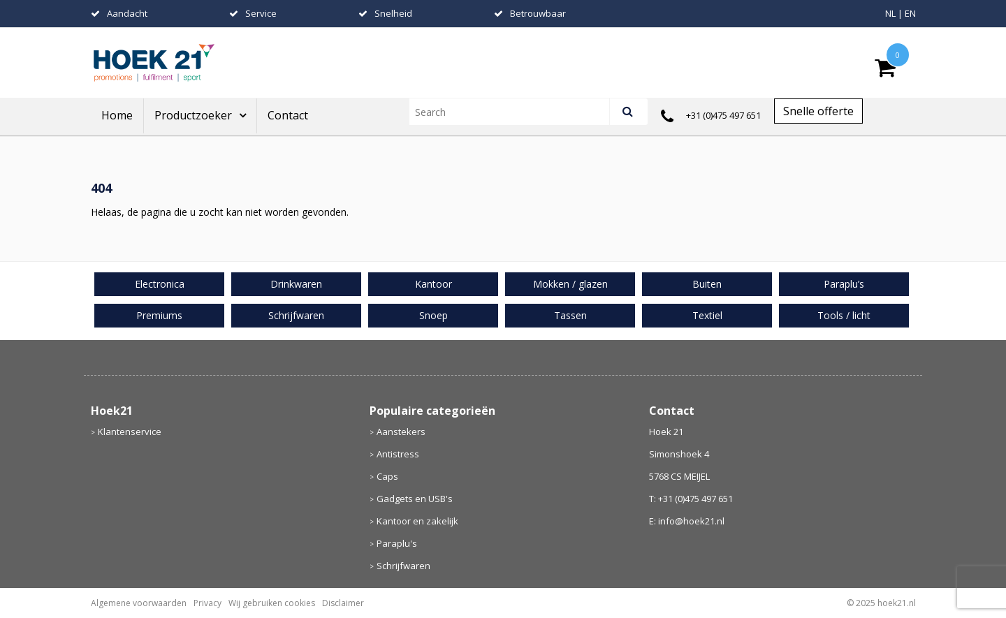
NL (890, 13)
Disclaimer (343, 603)
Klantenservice (129, 431)
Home (117, 115)
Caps (387, 476)
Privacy (207, 603)
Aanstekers (401, 431)
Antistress (398, 454)
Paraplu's (397, 543)
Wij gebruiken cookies (271, 603)
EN (910, 13)
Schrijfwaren (403, 565)
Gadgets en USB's (415, 498)
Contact (288, 115)
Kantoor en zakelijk (417, 521)
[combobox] (515, 111)
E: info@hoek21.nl (686, 521)
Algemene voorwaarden (139, 603)
